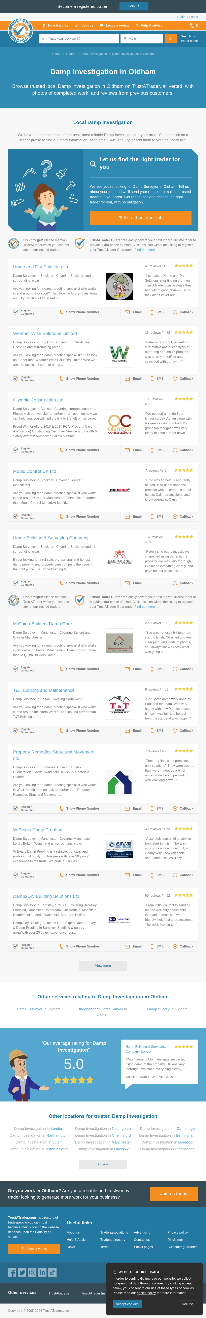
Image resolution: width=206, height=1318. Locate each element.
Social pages (143, 1247)
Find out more (145, 249)
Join (134, 6)
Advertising (142, 1232)
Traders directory (112, 1239)
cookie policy (146, 1293)
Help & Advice (77, 1239)
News (71, 1247)
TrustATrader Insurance (98, 1293)
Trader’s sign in (187, 16)
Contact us (142, 1239)
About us (73, 1232)
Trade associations (114, 1232)
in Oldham (39, 1009)
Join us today (173, 1193)
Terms (104, 1247)
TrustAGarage (59, 1293)
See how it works (34, 1248)
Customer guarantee (183, 1247)
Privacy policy (178, 1232)
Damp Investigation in (38, 1129)
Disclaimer (175, 1239)
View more (103, 965)
